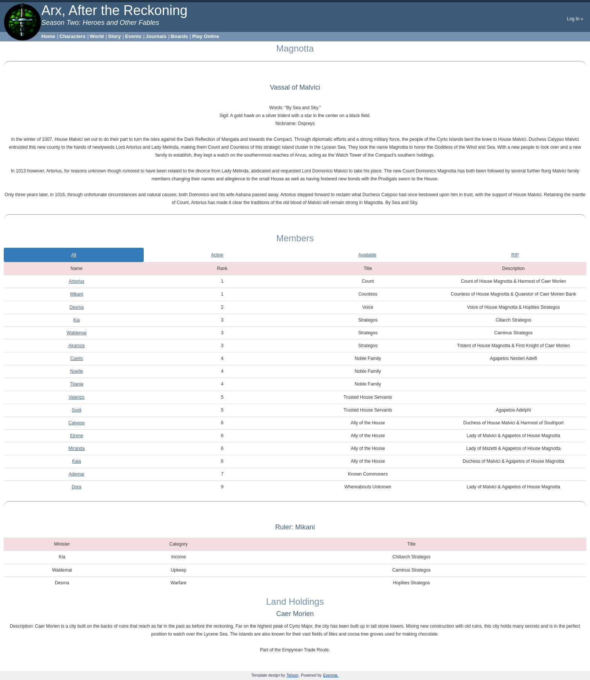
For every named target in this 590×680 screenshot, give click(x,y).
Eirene (76, 435)
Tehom (292, 675)
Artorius (76, 281)
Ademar (76, 474)
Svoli (76, 410)
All (73, 255)
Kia (76, 320)
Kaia (76, 461)
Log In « (575, 18)
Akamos (76, 345)
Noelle (76, 371)
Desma (76, 307)
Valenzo (76, 397)
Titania (77, 384)
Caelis (76, 358)
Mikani (76, 294)
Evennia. (331, 675)
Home (48, 36)
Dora (76, 486)
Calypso (76, 422)
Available (367, 255)
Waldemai (77, 332)
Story (114, 36)
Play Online (205, 36)
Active (217, 255)
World (97, 36)
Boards (179, 36)
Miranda (76, 448)
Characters (72, 36)
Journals (156, 36)
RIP (515, 255)
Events (133, 36)
